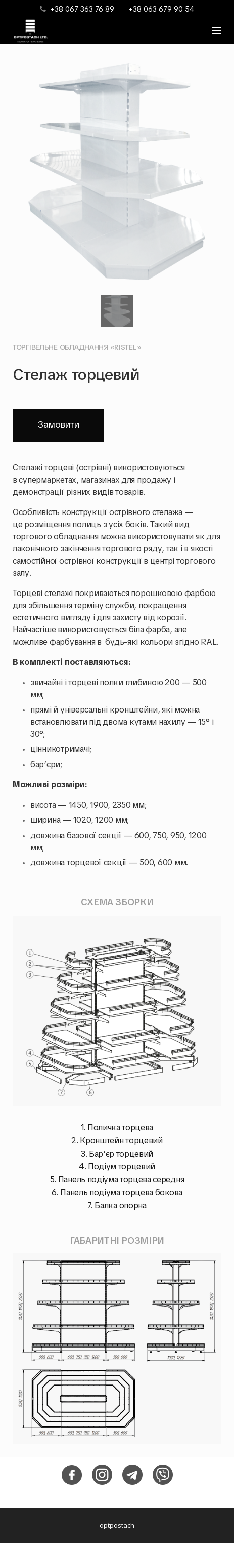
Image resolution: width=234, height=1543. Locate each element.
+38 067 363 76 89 (82, 9)
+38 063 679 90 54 (161, 9)
